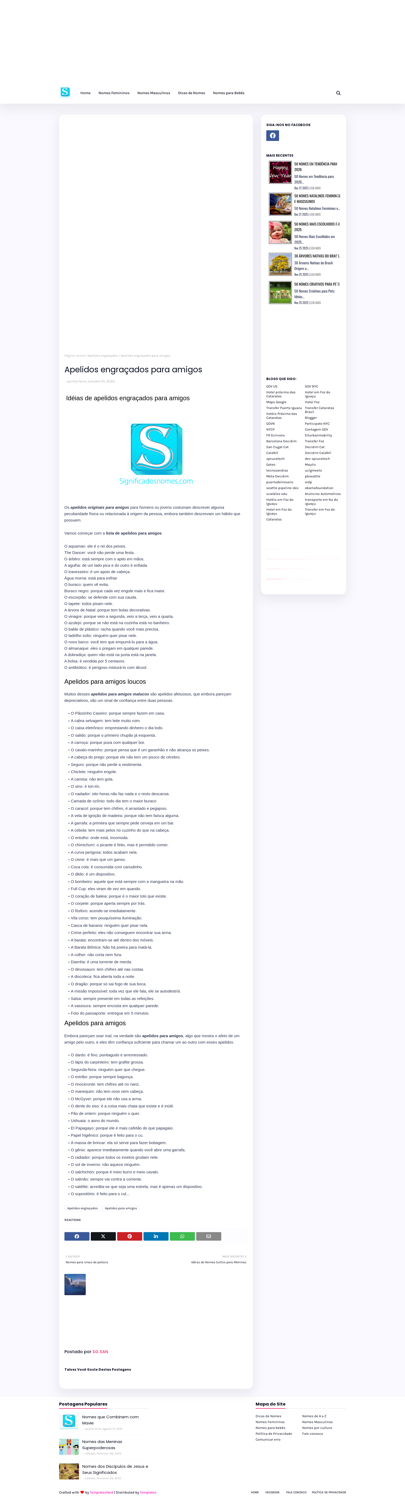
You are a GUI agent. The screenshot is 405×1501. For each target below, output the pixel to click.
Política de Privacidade (274, 1434)
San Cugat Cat (277, 447)
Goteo (270, 464)
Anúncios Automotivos (323, 494)
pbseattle (312, 476)
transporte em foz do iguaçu (321, 502)
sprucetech (275, 459)
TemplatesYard (101, 1492)
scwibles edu (276, 494)
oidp (308, 482)
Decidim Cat (315, 447)
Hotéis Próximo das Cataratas (281, 416)
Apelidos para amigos (121, 1208)
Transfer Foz (314, 441)
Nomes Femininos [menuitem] (114, 93)
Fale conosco (312, 1434)
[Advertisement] (160, 45)
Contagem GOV (316, 429)
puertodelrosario (279, 482)
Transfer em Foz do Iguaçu (320, 511)
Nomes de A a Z (314, 1416)
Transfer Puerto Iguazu (284, 408)
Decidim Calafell (318, 453)
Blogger (311, 418)
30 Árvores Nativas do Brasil (317, 255)
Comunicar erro (268, 1439)
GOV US (271, 386)
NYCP (270, 429)
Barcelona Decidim (281, 441)
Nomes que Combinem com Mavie (110, 1420)
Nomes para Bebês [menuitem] (228, 93)
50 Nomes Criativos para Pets (317, 284)
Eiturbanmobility (318, 435)
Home (255, 1492)
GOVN (270, 424)
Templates (148, 1492)
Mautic (310, 464)
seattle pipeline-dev (282, 488)
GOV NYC (311, 386)
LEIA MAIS (315, 188)
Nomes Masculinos (317, 1422)
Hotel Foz (312, 402)
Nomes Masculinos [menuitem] (153, 93)
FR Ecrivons (275, 435)
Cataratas (274, 519)
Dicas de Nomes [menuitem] (191, 93)
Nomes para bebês (270, 1428)
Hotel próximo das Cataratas (281, 394)
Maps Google (276, 402)
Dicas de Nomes (268, 1416)
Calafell (272, 453)
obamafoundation (319, 488)
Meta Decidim (277, 476)
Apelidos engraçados (103, 355)
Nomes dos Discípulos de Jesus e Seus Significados (115, 1469)
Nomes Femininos (270, 1422)
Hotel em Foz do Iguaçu (317, 394)
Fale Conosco (296, 1492)
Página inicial (74, 355)
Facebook (272, 1492)
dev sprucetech (317, 459)
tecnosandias (277, 470)
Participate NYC (317, 424)
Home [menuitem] (85, 93)
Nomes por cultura (317, 1428)
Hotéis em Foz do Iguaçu (279, 502)
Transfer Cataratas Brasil (319, 410)
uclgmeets (313, 470)
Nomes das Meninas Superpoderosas (102, 1444)
